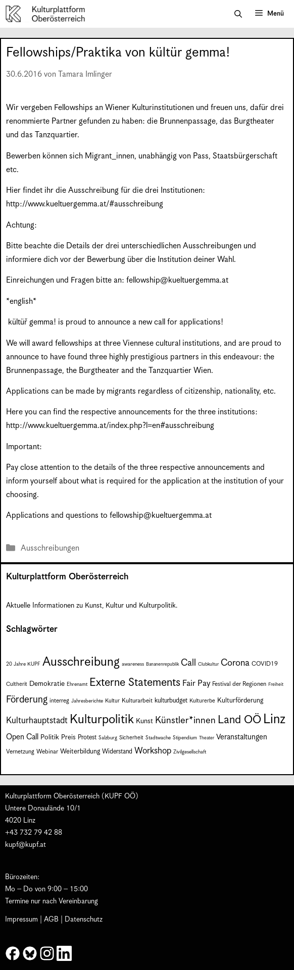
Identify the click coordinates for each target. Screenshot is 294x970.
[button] (238, 14)
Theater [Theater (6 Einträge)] (206, 738)
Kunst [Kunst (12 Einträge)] (144, 721)
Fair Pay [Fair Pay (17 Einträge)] (196, 683)
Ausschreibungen (50, 548)
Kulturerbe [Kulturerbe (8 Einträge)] (202, 701)
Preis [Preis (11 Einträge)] (68, 737)
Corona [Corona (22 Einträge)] (235, 663)
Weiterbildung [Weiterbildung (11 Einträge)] (80, 752)
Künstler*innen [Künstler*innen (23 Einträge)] (185, 720)
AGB (51, 919)
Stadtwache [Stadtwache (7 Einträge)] (158, 738)
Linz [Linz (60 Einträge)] (274, 719)
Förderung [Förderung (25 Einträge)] (26, 699)
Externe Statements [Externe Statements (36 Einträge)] (134, 682)
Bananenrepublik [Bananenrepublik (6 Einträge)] (162, 664)
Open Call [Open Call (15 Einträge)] (22, 737)
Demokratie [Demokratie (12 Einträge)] (47, 684)
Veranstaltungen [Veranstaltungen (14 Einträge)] (241, 737)
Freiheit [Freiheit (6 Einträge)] (275, 684)
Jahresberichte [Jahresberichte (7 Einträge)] (87, 701)
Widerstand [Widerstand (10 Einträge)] (117, 752)
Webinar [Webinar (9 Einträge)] (47, 751)
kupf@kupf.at (25, 845)
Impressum (21, 919)
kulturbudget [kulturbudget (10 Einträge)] (171, 701)
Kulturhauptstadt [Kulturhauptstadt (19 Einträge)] (37, 721)
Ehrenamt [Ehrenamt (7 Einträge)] (77, 684)
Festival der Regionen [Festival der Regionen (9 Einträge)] (239, 684)
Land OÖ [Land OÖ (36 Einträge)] (239, 720)
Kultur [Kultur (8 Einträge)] (112, 701)
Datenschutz (84, 919)
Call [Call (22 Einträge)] (188, 663)
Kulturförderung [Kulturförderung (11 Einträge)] (240, 701)
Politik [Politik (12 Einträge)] (49, 737)
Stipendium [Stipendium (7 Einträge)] (185, 738)
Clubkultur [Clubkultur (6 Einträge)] (208, 664)
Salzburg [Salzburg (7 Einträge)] (108, 738)
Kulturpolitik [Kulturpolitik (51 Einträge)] (102, 720)
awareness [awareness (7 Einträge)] (133, 664)
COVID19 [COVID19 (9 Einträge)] (265, 664)
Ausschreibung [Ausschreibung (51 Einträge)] (81, 662)
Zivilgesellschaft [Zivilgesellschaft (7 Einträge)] (189, 752)
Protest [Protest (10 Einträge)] (87, 737)
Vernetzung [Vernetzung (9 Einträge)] (20, 751)
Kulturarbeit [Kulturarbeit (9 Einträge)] (137, 700)
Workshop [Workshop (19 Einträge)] (152, 751)
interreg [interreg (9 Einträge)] (59, 700)
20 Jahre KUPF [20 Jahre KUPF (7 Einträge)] (23, 664)
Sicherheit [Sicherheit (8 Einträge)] (131, 738)
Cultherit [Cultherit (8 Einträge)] (16, 684)
